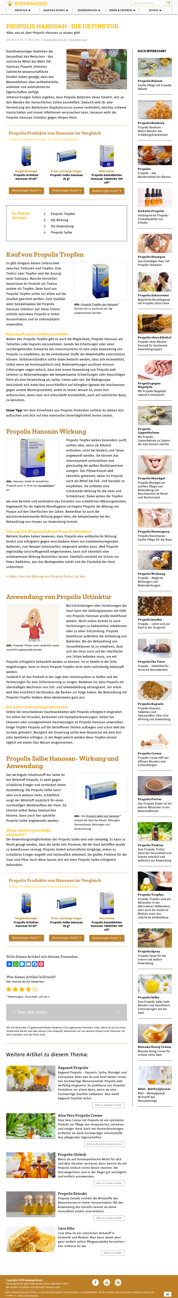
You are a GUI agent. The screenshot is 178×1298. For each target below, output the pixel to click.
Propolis (22, 10)
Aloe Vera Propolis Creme (80, 1115)
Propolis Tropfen (63, 214)
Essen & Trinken (124, 10)
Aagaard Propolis (73, 1068)
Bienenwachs (92, 10)
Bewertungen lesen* (26, 190)
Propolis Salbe (61, 232)
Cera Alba (66, 1228)
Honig (160, 10)
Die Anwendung (62, 226)
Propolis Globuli (72, 1154)
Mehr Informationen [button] (28, 1295)
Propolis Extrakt (72, 1193)
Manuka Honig (58, 10)
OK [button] (167, 1294)
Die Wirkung (59, 220)
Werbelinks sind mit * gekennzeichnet (65, 39)
